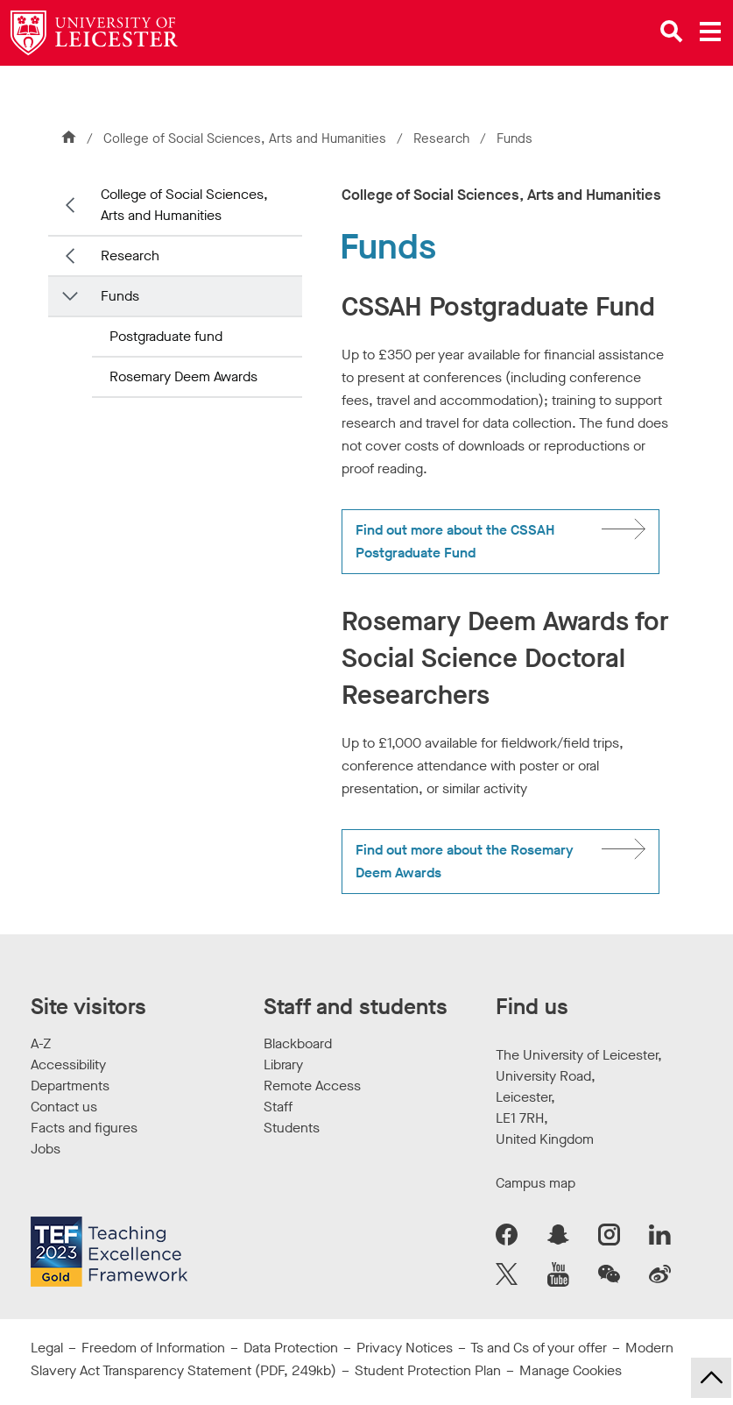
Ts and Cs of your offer (538, 1347)
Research (441, 138)
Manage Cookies (570, 1370)
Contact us (64, 1106)
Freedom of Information (153, 1347)
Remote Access (312, 1085)
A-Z (41, 1043)
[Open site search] (671, 31)
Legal (47, 1347)
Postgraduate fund (165, 336)
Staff (278, 1106)
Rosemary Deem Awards (183, 376)
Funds (120, 296)
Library (283, 1064)
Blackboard (298, 1043)
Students (292, 1127)
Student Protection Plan (428, 1370)
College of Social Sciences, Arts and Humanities (244, 138)
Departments (70, 1085)
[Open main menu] (710, 31)
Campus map (535, 1183)
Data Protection (290, 1347)
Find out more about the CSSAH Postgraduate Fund (455, 541)
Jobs (45, 1148)
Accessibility (68, 1064)
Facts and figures (84, 1127)
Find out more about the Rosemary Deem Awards (465, 861)
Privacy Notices (404, 1347)
